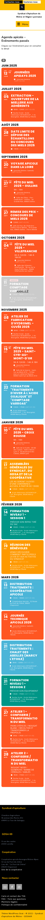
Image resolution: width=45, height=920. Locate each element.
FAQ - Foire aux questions (13, 899)
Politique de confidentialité (14, 905)
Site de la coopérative (11, 869)
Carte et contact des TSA (13, 896)
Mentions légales (9, 902)
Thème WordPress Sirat (12, 913)
